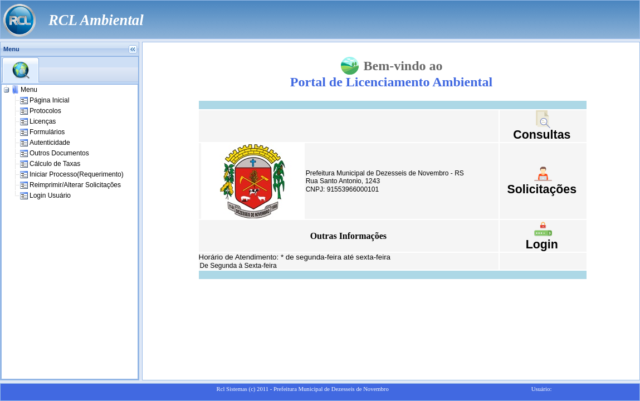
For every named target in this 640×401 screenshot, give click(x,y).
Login (542, 244)
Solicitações (542, 189)
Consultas (541, 134)
